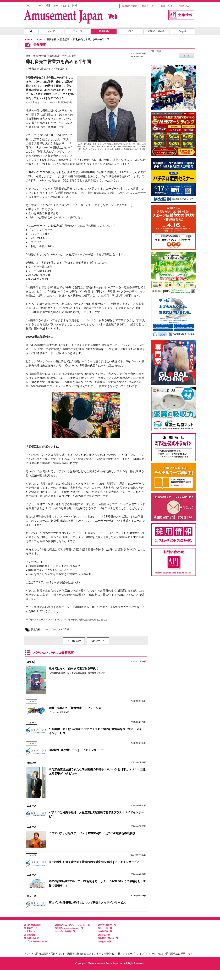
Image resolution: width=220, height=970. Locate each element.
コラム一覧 (104, 935)
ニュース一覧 (105, 928)
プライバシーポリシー (35, 941)
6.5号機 (65, 629)
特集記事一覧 (105, 931)
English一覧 (104, 941)
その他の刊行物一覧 (65, 931)
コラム (130, 31)
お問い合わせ (185, 6)
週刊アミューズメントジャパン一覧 (72, 925)
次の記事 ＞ (98, 640)
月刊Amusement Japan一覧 (69, 928)
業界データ (148, 6)
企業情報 (29, 935)
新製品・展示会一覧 (108, 938)
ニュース (77, 31)
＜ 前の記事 (74, 640)
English (182, 31)
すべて (51, 31)
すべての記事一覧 (107, 925)
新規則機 (36, 629)
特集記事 (104, 31)
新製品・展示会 (156, 31)
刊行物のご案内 (128, 6)
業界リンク (167, 6)
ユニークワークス (50, 629)
